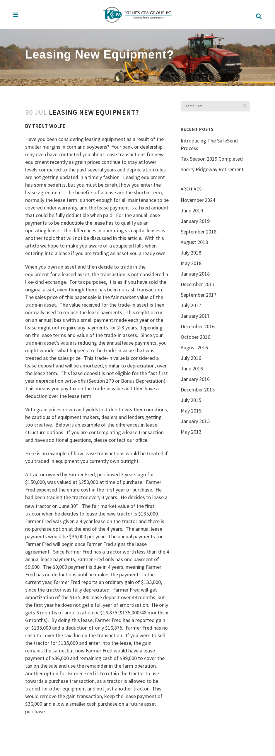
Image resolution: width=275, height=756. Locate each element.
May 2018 (191, 263)
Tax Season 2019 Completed (212, 158)
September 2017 (198, 294)
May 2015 (191, 410)
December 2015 (198, 389)
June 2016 (192, 368)
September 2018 (198, 231)
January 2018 (195, 273)
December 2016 (198, 326)
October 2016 (195, 337)
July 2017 (191, 305)
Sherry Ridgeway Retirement (212, 169)
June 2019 (192, 210)
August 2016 (194, 347)
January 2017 (195, 315)
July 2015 (191, 400)
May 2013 (191, 431)
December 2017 (198, 284)
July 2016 (191, 358)
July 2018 (191, 252)
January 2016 (195, 379)
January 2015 (195, 421)
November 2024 (198, 200)
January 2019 (195, 221)
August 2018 (194, 242)
